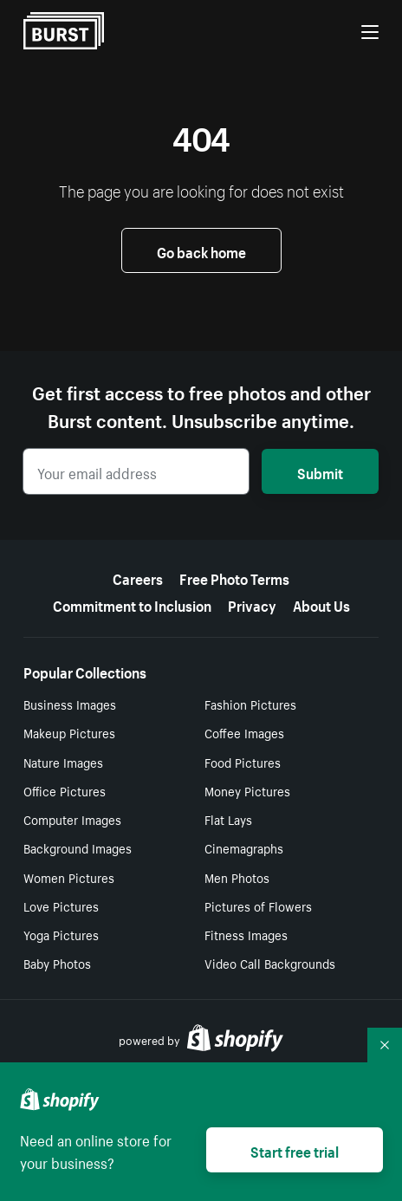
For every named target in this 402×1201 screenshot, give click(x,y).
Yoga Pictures (61, 934)
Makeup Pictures (69, 732)
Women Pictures (68, 876)
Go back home (201, 250)
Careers (138, 577)
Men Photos (236, 876)
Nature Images (63, 761)
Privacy (252, 604)
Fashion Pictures (250, 703)
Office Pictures (64, 790)
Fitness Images (246, 934)
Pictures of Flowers (258, 905)
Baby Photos (57, 962)
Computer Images (72, 818)
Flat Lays (228, 818)
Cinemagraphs (243, 847)
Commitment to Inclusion (132, 604)
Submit (320, 471)
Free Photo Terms (234, 577)
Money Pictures (247, 790)
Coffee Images (244, 732)
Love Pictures (61, 905)
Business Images (69, 703)
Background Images (77, 847)
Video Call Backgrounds (269, 962)
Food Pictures (242, 761)
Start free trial (294, 1150)
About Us (321, 604)
